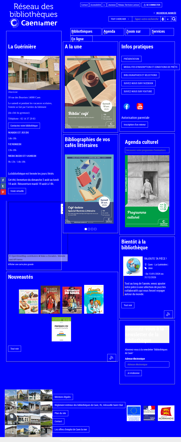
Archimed (75, 439)
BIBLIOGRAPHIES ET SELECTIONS (140, 75)
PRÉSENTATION (131, 58)
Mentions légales (63, 397)
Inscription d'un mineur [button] (135, 124)
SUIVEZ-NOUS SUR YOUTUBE (138, 91)
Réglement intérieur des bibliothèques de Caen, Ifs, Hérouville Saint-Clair (89, 405)
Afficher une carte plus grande (20, 264)
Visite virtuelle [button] (17, 191)
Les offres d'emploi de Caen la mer (71, 429)
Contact (58, 421)
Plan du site (60, 413)
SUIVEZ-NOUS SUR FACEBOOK (138, 83)
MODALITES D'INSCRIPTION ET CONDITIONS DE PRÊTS (150, 67)
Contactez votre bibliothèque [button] (24, 125)
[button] (120, 19)
